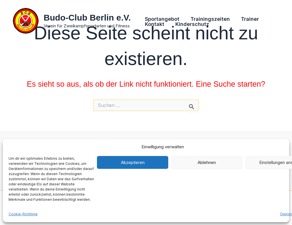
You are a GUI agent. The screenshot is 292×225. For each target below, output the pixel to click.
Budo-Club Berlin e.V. (87, 17)
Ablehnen (207, 162)
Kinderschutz (191, 24)
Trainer (248, 19)
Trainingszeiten (209, 19)
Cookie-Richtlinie (23, 214)
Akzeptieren (133, 162)
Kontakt (154, 24)
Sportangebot (162, 19)
